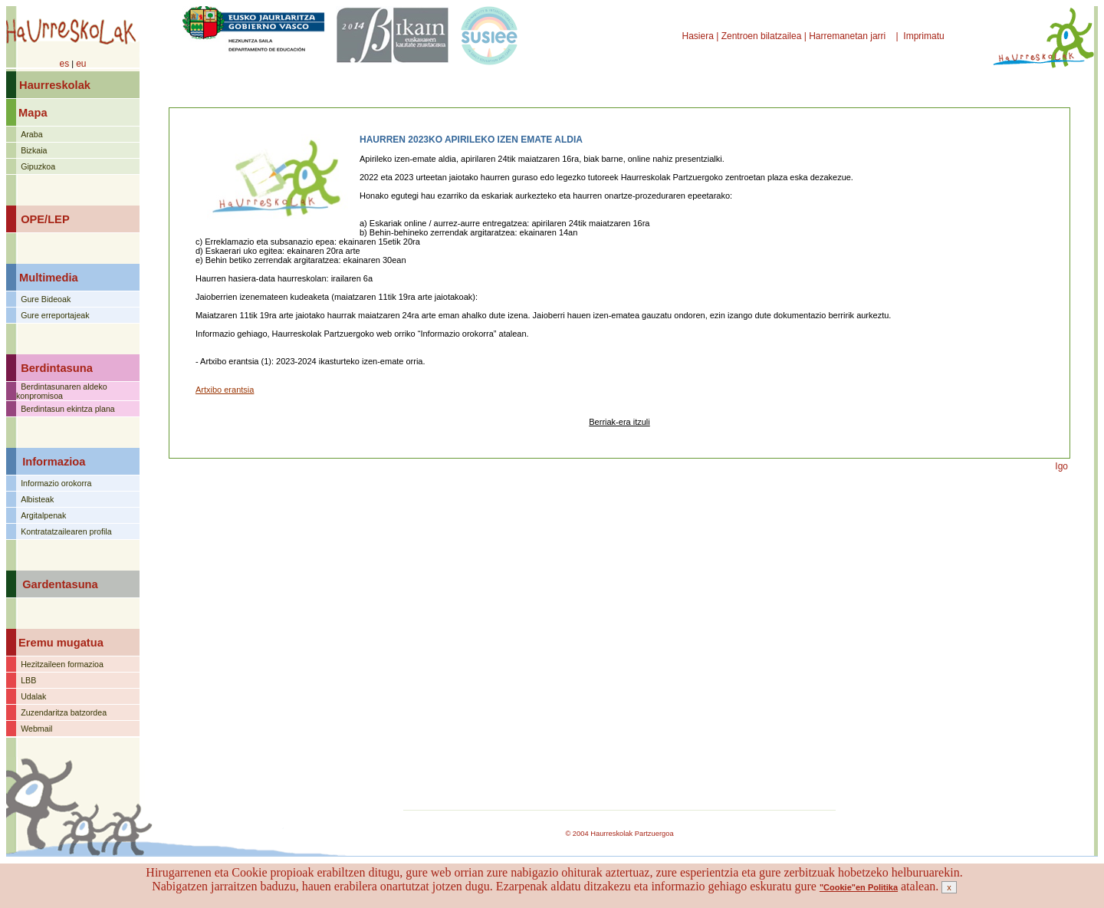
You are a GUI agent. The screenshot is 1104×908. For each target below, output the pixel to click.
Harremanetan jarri (848, 36)
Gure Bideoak (46, 299)
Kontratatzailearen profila (66, 531)
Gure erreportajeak (55, 315)
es (64, 63)
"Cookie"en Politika (859, 887)
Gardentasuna (60, 584)
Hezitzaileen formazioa (62, 664)
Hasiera (699, 36)
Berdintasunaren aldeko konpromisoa (61, 391)
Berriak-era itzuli (619, 421)
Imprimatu (925, 36)
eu (81, 63)
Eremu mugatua (61, 643)
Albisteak (37, 499)
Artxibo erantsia (225, 389)
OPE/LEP (45, 219)
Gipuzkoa (38, 166)
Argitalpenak (43, 515)
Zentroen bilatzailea (761, 36)
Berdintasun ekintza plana (68, 408)
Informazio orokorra (56, 483)
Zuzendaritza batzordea (64, 712)
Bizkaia (34, 150)
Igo (1061, 466)
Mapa (32, 113)
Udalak (33, 696)
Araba (31, 134)
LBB (28, 680)
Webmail (36, 728)
